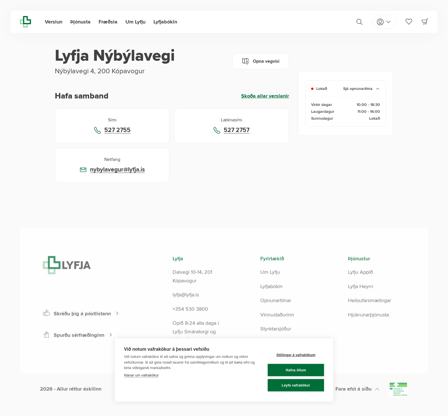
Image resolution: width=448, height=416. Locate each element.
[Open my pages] (384, 22)
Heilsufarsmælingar (369, 313)
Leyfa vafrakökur (296, 385)
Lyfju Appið (360, 284)
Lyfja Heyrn (360, 299)
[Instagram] (218, 403)
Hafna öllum (296, 370)
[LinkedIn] (229, 403)
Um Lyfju (135, 21)
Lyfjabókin (165, 21)
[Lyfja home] (25, 21)
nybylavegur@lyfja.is (117, 170)
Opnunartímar (275, 313)
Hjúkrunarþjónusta (368, 327)
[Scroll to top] (357, 402)
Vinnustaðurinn (277, 327)
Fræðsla (108, 21)
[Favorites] (408, 21)
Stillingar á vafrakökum (295, 355)
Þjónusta (80, 21)
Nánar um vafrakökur (141, 375)
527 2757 (236, 130)
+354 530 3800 (190, 321)
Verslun (53, 21)
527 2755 (117, 130)
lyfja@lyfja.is (186, 307)
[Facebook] (208, 403)
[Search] (359, 21)
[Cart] (424, 21)
